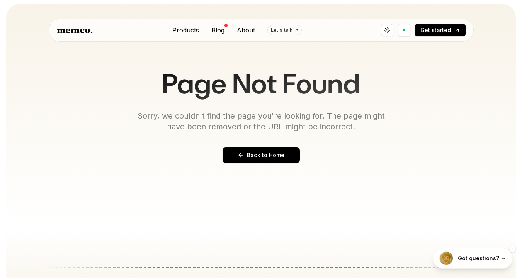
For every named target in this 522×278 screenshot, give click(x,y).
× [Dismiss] (512, 248)
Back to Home (261, 155)
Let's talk (284, 30)
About (246, 30)
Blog (217, 29)
